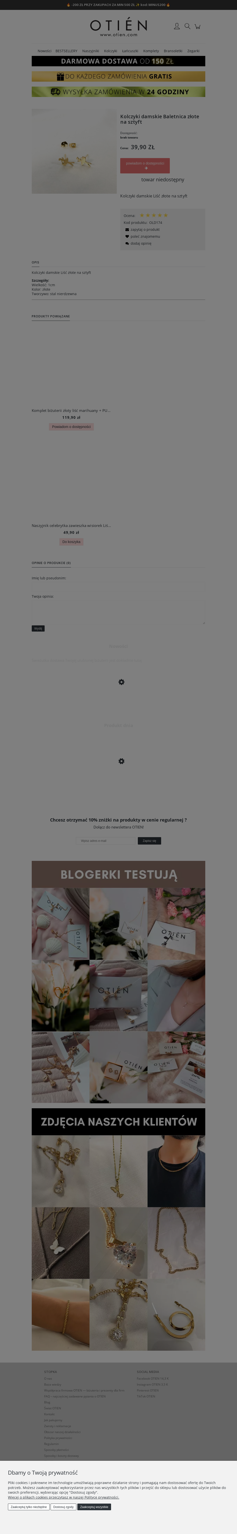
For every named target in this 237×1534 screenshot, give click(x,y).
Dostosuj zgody (63, 1507)
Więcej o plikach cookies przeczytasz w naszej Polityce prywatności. (63, 1497)
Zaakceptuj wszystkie (94, 1507)
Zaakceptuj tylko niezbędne (29, 1507)
